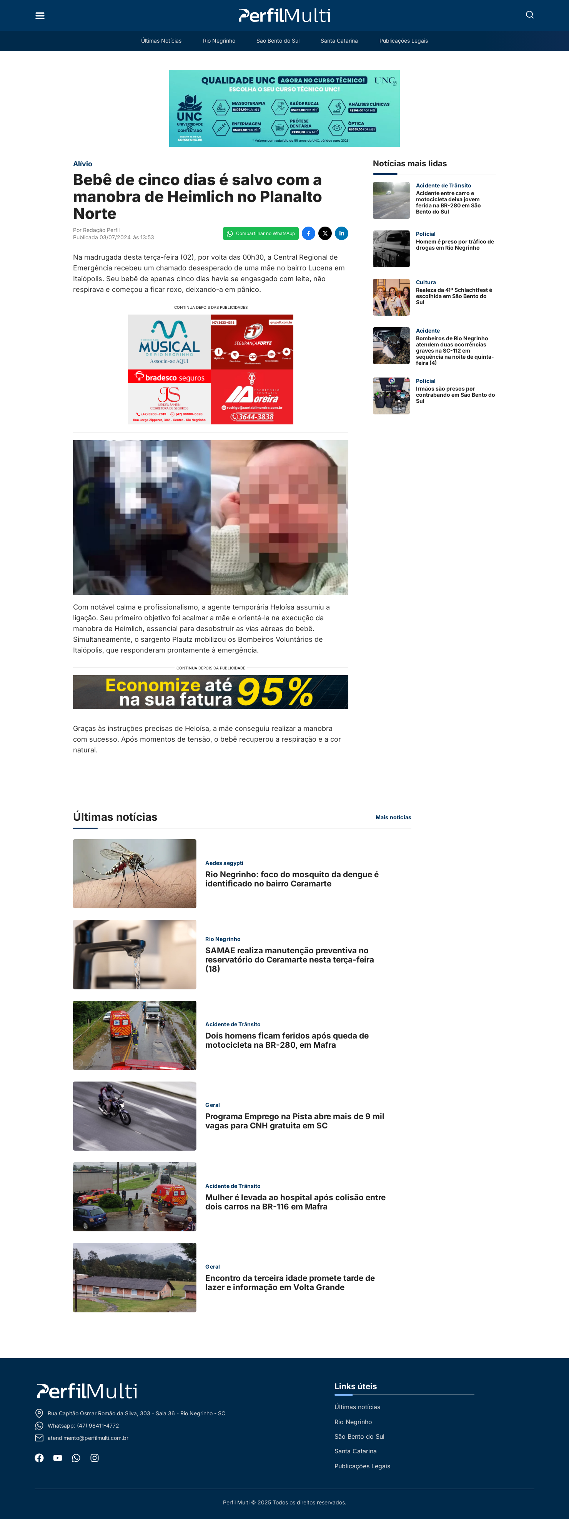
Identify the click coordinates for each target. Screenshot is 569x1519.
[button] (529, 14)
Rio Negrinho (219, 40)
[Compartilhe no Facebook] (308, 233)
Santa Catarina (339, 40)
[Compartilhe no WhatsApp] (261, 233)
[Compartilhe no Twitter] (325, 233)
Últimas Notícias (161, 40)
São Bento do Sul (277, 40)
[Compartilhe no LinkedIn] (341, 233)
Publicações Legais (404, 40)
